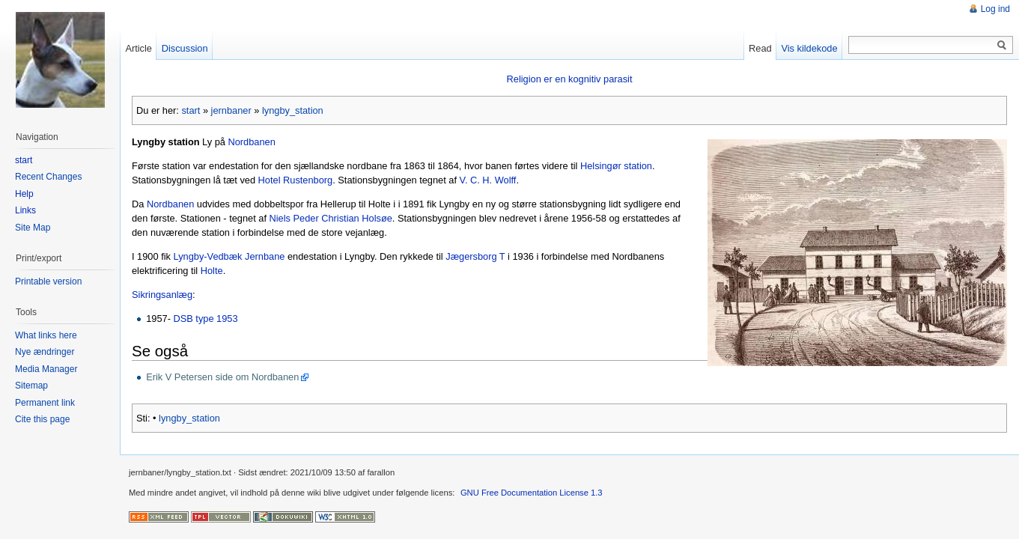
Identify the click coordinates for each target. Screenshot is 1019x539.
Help (24, 194)
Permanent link (45, 403)
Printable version (48, 281)
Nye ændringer (44, 352)
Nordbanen (251, 141)
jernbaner (231, 110)
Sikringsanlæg (162, 294)
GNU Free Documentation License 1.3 (531, 492)
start (190, 110)
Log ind (995, 9)
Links (25, 210)
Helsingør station (616, 165)
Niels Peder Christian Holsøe (331, 218)
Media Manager (46, 369)
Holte (212, 270)
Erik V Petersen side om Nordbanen (222, 377)
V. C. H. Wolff (488, 180)
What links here (46, 335)
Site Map (32, 227)
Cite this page (42, 419)
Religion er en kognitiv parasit (570, 79)
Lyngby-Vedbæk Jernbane (229, 256)
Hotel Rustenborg (295, 180)
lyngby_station (292, 110)
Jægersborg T (475, 256)
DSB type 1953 (205, 318)
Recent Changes (48, 176)
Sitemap (31, 385)
